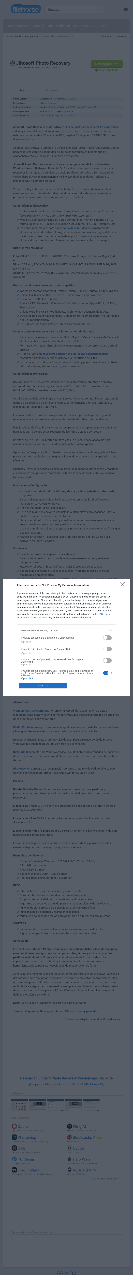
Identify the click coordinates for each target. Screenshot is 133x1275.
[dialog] (66, 637)
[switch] (107, 637)
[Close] (123, 585)
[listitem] (66, 630)
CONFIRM (43, 685)
